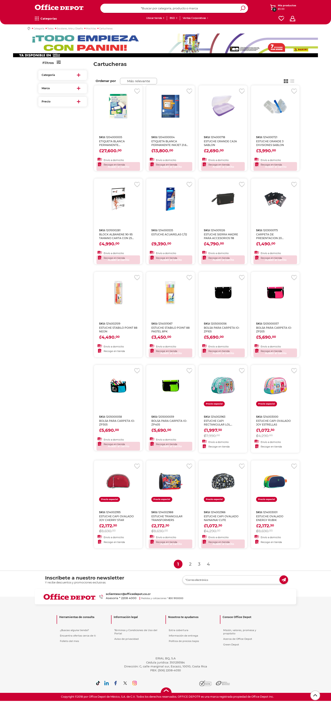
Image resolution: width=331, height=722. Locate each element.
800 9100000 (176, 609)
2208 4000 (129, 609)
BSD (172, 18)
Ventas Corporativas (194, 18)
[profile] (292, 18)
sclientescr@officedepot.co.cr (128, 605)
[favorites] (281, 18)
